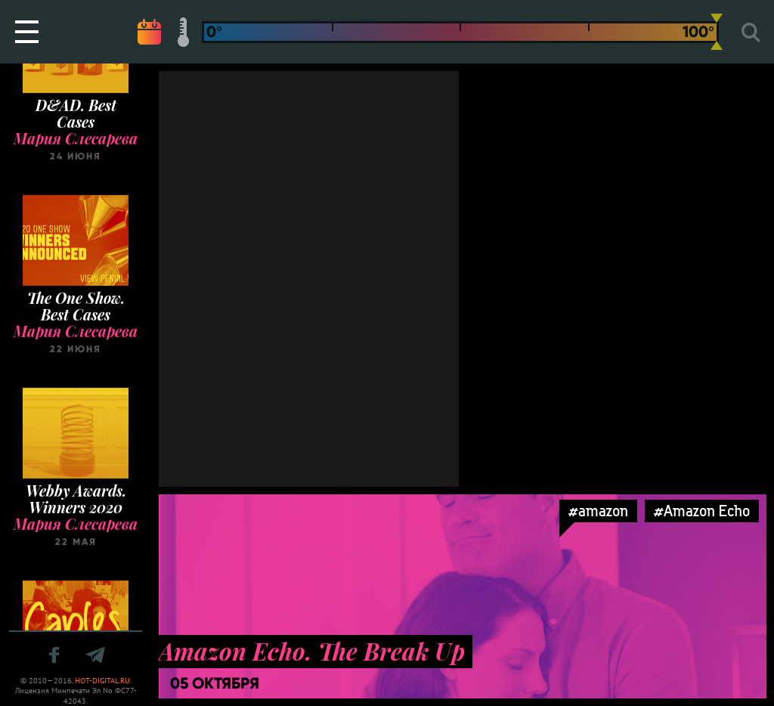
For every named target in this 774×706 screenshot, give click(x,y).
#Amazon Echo (702, 510)
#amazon (598, 510)
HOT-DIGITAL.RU (102, 681)
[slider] (716, 32)
